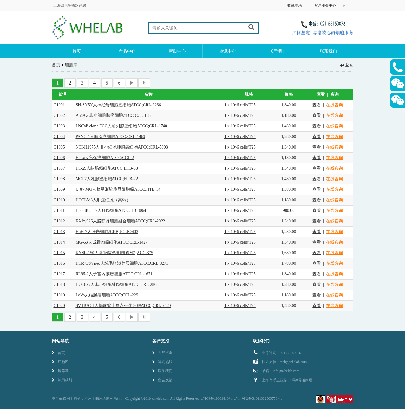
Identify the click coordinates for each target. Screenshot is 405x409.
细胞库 (60, 362)
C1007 (59, 168)
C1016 (59, 263)
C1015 (59, 253)
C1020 (59, 305)
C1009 (59, 189)
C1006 (59, 157)
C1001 (59, 105)
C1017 (59, 274)
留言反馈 (162, 380)
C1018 (59, 284)
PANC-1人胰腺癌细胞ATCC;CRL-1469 (110, 136)
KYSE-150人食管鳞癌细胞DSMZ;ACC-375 (114, 253)
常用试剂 (62, 380)
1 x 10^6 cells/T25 (240, 105)
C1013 (59, 231)
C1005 (59, 147)
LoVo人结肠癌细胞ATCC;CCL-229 (106, 295)
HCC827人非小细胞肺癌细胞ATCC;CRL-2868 (116, 284)
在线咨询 (334, 105)
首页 (76, 51)
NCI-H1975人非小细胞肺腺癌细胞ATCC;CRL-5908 (121, 147)
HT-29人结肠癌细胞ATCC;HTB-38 (106, 168)
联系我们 (328, 51)
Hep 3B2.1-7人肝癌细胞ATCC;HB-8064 (110, 210)
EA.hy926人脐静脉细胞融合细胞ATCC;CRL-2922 (120, 221)
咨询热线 (162, 362)
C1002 (59, 115)
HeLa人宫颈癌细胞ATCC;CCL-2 (104, 157)
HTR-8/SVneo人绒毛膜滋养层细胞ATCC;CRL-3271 (121, 263)
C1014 (59, 242)
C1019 (59, 295)
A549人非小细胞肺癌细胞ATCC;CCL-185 (113, 115)
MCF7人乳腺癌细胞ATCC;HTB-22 (106, 179)
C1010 (59, 200)
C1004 (59, 136)
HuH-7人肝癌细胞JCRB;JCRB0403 (106, 231)
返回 (346, 65)
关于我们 (278, 51)
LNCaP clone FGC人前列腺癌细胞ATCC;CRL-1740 (121, 126)
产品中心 (127, 51)
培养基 (60, 371)
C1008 (59, 179)
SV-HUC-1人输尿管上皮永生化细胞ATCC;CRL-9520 (123, 305)
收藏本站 (294, 5)
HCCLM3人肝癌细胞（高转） (103, 200)
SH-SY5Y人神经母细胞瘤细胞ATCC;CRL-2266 (118, 105)
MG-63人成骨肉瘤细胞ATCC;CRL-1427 (111, 242)
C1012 (59, 221)
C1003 (59, 126)
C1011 (59, 210)
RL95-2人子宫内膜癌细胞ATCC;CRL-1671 (113, 274)
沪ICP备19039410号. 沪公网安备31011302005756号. (241, 398)
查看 (316, 105)
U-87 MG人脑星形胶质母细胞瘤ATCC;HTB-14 (117, 189)
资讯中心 (227, 51)
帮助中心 (177, 51)
